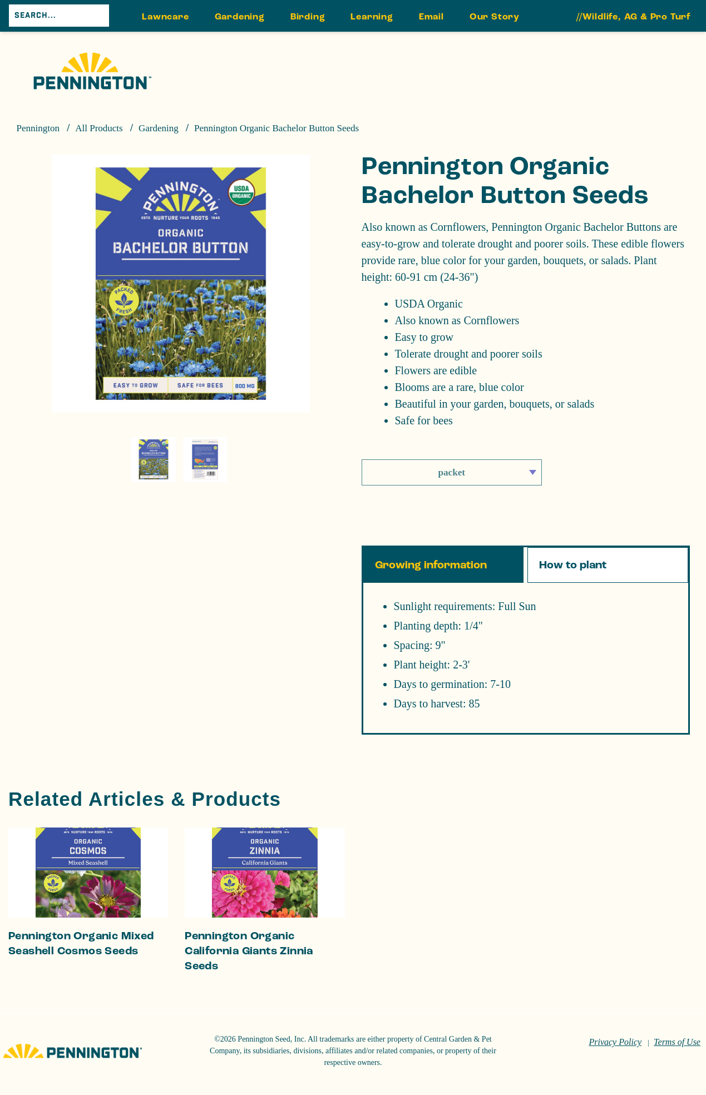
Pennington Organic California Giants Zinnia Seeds (249, 951)
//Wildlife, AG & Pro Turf (633, 16)
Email (431, 16)
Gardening (240, 16)
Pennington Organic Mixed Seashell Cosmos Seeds (81, 943)
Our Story (495, 16)
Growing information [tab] (431, 565)
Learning (371, 16)
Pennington (38, 128)
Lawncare (165, 16)
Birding (307, 16)
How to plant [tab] (572, 565)
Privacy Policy (615, 1042)
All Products (98, 128)
